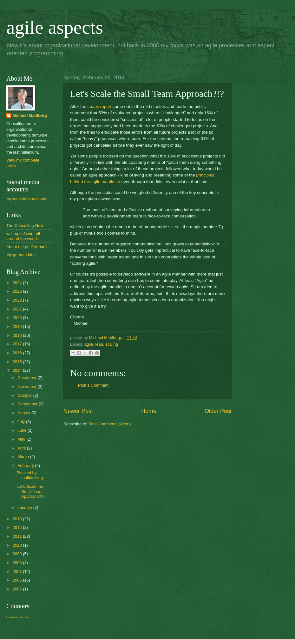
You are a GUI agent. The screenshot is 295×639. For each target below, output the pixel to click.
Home (148, 411)
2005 (18, 589)
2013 (18, 518)
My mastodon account (26, 198)
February (26, 465)
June (22, 430)
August (24, 412)
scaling (111, 344)
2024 (18, 282)
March (23, 456)
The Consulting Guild (25, 225)
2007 (18, 571)
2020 (18, 317)
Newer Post (78, 411)
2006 (18, 580)
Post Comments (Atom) (109, 424)
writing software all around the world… (23, 236)
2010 (18, 545)
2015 (18, 361)
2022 (18, 300)
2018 (18, 335)
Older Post (218, 411)
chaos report (99, 106)
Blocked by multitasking (29, 475)
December (27, 377)
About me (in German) (26, 246)
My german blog (21, 254)
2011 (18, 536)
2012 (18, 527)
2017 (18, 344)
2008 (18, 562)
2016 (18, 352)
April (22, 448)
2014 (18, 370)
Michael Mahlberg (30, 115)
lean (99, 344)
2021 (18, 309)
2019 (18, 326)
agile (88, 344)
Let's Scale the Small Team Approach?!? (30, 491)
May (21, 439)
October (25, 395)
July (21, 421)
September (28, 404)
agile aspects (54, 27)
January (25, 507)
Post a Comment (93, 385)
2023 (18, 291)
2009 (18, 553)
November (27, 386)
